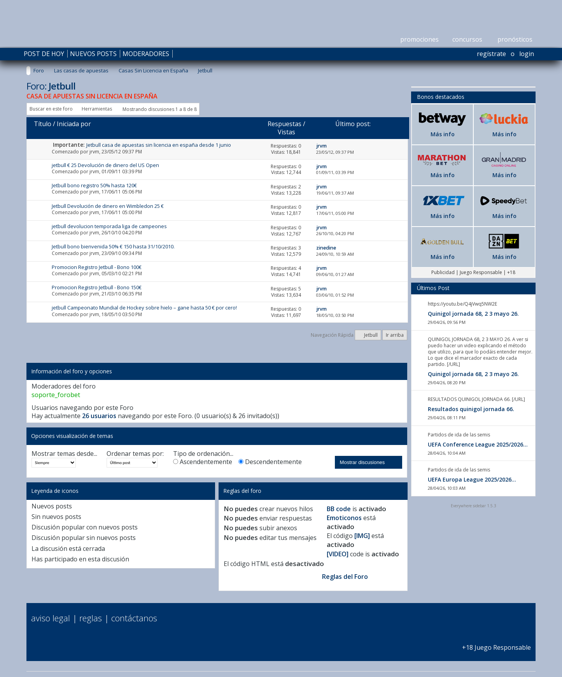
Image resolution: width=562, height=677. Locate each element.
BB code (339, 509)
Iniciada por (74, 124)
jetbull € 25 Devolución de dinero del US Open (105, 165)
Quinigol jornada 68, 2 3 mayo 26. (473, 313)
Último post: (353, 124)
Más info (443, 134)
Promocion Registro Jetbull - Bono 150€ (97, 287)
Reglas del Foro (345, 576)
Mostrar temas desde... (64, 454)
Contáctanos (134, 618)
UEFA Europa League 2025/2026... (472, 479)
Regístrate (491, 53)
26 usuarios (99, 415)
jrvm (94, 151)
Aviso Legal (50, 618)
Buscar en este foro (51, 109)
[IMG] (362, 535)
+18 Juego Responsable (496, 643)
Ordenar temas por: (135, 454)
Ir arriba (395, 335)
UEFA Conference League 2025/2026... (478, 444)
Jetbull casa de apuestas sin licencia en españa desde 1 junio (158, 144)
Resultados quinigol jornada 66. (471, 409)
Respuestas (284, 124)
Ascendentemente (202, 462)
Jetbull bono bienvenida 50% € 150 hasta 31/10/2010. (113, 246)
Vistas (286, 132)
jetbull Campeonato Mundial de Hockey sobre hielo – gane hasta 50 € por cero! (144, 307)
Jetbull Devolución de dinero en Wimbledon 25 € (108, 205)
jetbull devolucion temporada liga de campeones (109, 226)
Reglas (90, 618)
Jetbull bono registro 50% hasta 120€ (94, 185)
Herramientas (97, 109)
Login (526, 53)
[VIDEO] (337, 554)
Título (42, 124)
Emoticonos (344, 517)
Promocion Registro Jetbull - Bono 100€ (97, 267)
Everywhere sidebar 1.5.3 (473, 505)
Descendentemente (270, 462)
